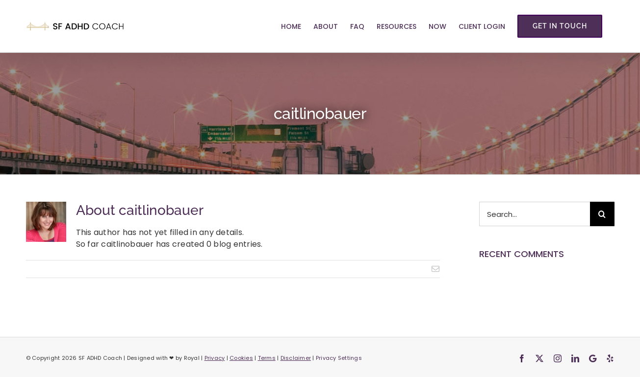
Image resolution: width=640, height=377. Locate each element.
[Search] (602, 214)
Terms (267, 358)
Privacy (215, 358)
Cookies (241, 358)
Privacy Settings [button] (339, 358)
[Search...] (534, 214)
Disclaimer (296, 358)
